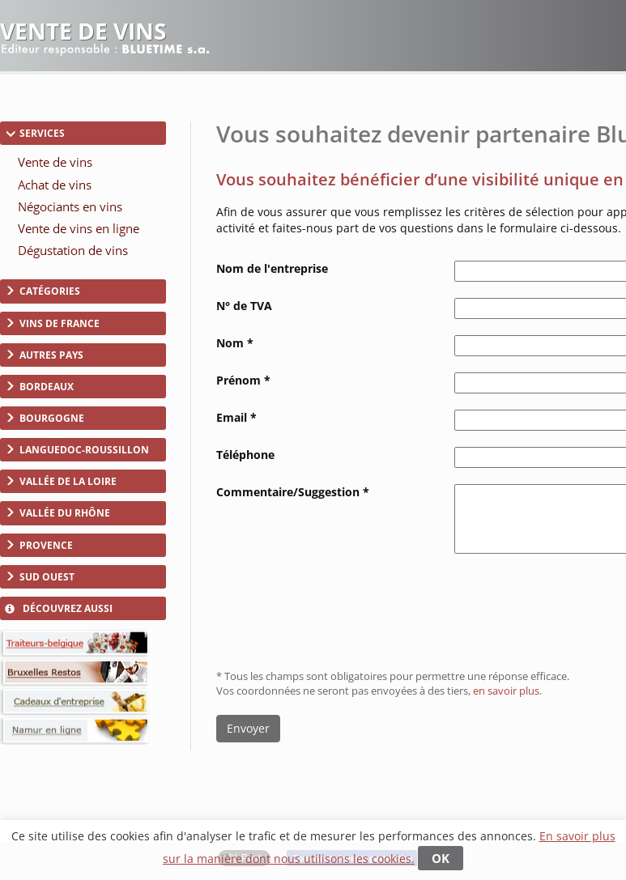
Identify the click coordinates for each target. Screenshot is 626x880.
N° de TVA (244, 305)
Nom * (234, 343)
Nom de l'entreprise (272, 268)
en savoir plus (506, 691)
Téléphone (245, 454)
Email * (236, 417)
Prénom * (243, 380)
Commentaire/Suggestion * (292, 492)
